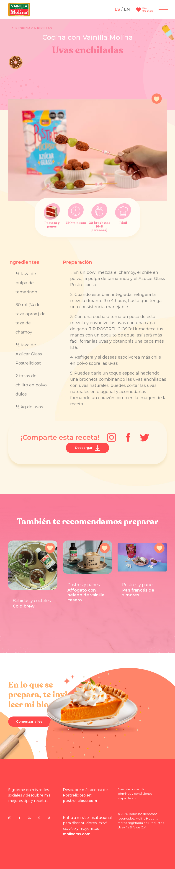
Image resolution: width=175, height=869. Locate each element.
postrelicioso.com (80, 801)
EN (127, 9)
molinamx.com (76, 834)
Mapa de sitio (127, 798)
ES (117, 9)
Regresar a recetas (32, 28)
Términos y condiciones (135, 793)
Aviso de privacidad (132, 789)
